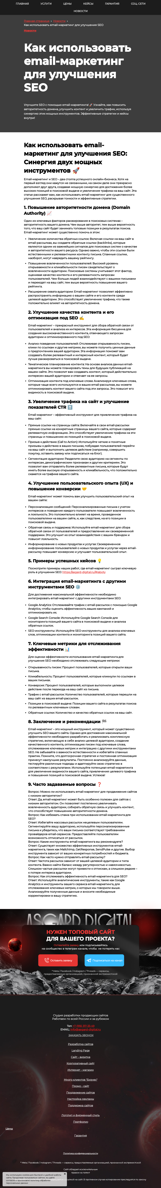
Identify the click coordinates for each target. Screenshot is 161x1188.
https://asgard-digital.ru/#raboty (84, 572)
